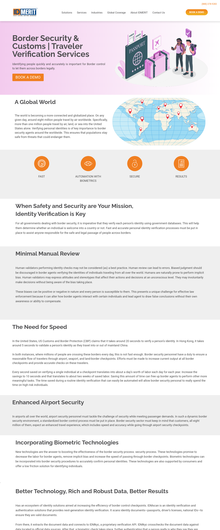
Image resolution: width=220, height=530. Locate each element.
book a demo (196, 12)
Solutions (67, 12)
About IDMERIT (139, 12)
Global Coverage (116, 12)
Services (81, 12)
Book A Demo (28, 77)
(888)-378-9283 (209, 4)
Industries (97, 12)
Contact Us (158, 12)
